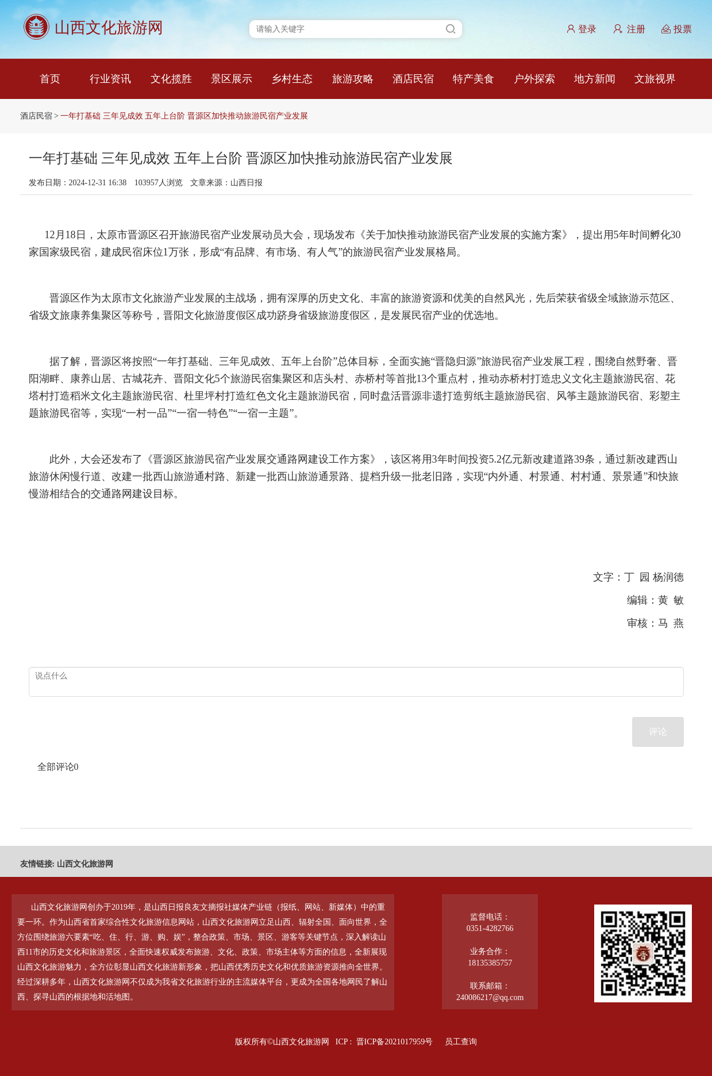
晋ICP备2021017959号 (394, 1041)
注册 (629, 29)
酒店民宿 (413, 79)
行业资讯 (110, 79)
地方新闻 (594, 79)
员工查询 (461, 1041)
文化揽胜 (171, 79)
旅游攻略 (353, 79)
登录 (581, 29)
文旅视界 (655, 79)
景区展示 (231, 79)
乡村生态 (292, 79)
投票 (676, 29)
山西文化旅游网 (85, 864)
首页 (50, 79)
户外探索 (534, 79)
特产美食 (473, 79)
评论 (658, 732)
